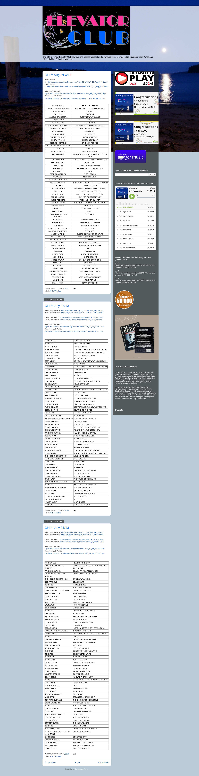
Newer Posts (50, 763)
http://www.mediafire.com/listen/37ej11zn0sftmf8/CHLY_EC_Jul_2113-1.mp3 (81, 539)
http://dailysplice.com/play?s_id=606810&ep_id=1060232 (82, 310)
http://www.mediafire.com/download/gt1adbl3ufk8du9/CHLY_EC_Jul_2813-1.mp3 (74, 327)
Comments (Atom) (81, 769)
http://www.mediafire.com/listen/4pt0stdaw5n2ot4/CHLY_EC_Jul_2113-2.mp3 (81, 542)
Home (77, 763)
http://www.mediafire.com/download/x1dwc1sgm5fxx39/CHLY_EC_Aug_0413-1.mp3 (75, 94)
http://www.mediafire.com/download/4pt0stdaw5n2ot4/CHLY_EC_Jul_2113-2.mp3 (74, 553)
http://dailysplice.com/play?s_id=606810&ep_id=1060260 (82, 313)
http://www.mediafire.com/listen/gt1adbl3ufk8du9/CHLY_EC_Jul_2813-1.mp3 (81, 317)
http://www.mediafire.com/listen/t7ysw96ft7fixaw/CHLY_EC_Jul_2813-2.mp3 (81, 319)
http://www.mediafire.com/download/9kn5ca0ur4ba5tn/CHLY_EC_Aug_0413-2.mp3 (75, 98)
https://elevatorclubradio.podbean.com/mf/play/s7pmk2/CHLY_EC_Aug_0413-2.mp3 (78, 87)
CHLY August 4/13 (58, 75)
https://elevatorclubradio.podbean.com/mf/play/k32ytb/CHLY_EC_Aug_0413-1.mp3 (77, 82)
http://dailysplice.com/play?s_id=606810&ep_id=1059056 (82, 535)
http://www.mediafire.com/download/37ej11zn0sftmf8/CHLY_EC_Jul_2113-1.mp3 (74, 549)
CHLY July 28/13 (57, 306)
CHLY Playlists (55, 291)
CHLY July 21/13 (57, 528)
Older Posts (103, 763)
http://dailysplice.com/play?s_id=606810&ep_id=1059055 (82, 532)
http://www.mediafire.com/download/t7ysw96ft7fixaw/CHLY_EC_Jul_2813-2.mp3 (74, 331)
